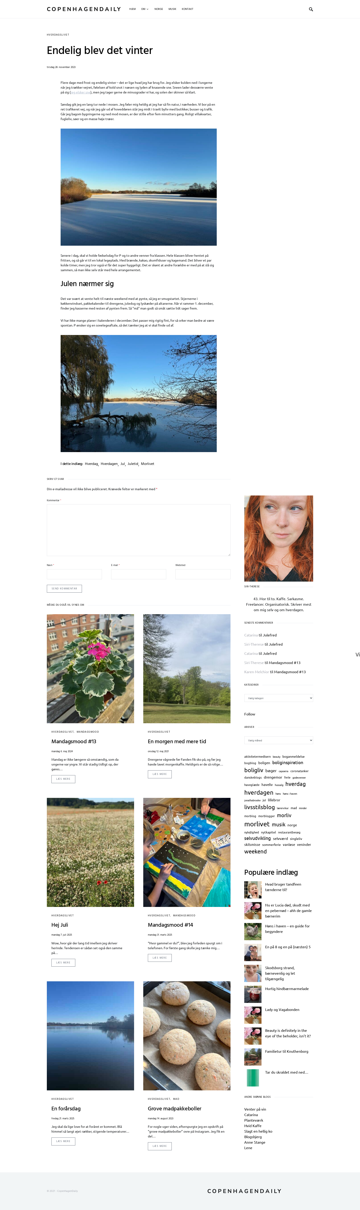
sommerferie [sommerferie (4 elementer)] (271, 844)
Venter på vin (255, 1109)
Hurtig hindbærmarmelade (287, 988)
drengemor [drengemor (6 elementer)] (273, 777)
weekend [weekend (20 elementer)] (255, 851)
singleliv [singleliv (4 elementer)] (296, 838)
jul (123, 464)
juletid (133, 464)
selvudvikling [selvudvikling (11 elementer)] (257, 838)
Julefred (270, 635)
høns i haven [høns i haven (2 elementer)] (290, 793)
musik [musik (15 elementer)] (278, 824)
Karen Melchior (256, 671)
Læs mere (63, 779)
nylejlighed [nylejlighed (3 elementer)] (251, 832)
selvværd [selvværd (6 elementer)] (280, 838)
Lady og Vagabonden (282, 1009)
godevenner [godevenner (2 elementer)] (299, 777)
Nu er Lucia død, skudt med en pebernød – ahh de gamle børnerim (288, 910)
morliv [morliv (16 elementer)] (284, 815)
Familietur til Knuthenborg (286, 1051)
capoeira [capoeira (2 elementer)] (283, 771)
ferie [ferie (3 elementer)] (287, 777)
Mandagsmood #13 (285, 662)
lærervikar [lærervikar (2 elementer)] (283, 808)
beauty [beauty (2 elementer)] (276, 756)
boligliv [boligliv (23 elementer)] (253, 770)
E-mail (115, 565)
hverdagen (109, 464)
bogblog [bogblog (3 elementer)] (250, 763)
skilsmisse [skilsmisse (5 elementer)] (252, 844)
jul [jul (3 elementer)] (264, 800)
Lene (248, 1147)
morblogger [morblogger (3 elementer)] (266, 816)
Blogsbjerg (253, 1136)
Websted (180, 565)
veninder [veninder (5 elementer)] (304, 844)
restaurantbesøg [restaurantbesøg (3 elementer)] (289, 832)
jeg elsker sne (80, 92)
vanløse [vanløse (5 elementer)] (289, 844)
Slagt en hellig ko (258, 1131)
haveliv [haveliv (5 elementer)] (267, 784)
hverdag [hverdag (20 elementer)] (295, 783)
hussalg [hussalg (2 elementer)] (279, 785)
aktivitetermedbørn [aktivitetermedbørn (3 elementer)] (257, 756)
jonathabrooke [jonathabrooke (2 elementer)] (252, 800)
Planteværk (253, 1120)
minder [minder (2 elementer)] (303, 808)
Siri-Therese (254, 644)
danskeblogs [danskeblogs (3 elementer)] (253, 777)
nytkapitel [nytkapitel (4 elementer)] (268, 832)
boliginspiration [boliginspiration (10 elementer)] (287, 762)
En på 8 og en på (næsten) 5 (288, 946)
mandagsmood (88, 732)
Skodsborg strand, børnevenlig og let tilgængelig (280, 973)
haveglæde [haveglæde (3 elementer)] (251, 785)
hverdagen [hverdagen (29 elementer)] (258, 792)
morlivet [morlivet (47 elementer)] (257, 824)
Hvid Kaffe (253, 1125)
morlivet (147, 464)
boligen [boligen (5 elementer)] (264, 762)
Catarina (251, 635)
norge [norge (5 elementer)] (292, 825)
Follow (249, 714)
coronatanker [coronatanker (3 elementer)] (299, 771)
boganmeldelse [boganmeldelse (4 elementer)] (293, 756)
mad (176, 1099)
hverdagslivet (58, 35)
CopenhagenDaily (84, 9)
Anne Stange (254, 1142)
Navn (50, 565)
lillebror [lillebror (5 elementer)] (274, 800)
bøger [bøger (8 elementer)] (271, 770)
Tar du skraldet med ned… (286, 1072)
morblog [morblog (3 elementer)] (250, 816)
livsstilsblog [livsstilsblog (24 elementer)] (259, 806)
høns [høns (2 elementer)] (278, 793)
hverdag (91, 464)
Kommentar (54, 501)
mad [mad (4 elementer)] (294, 808)
